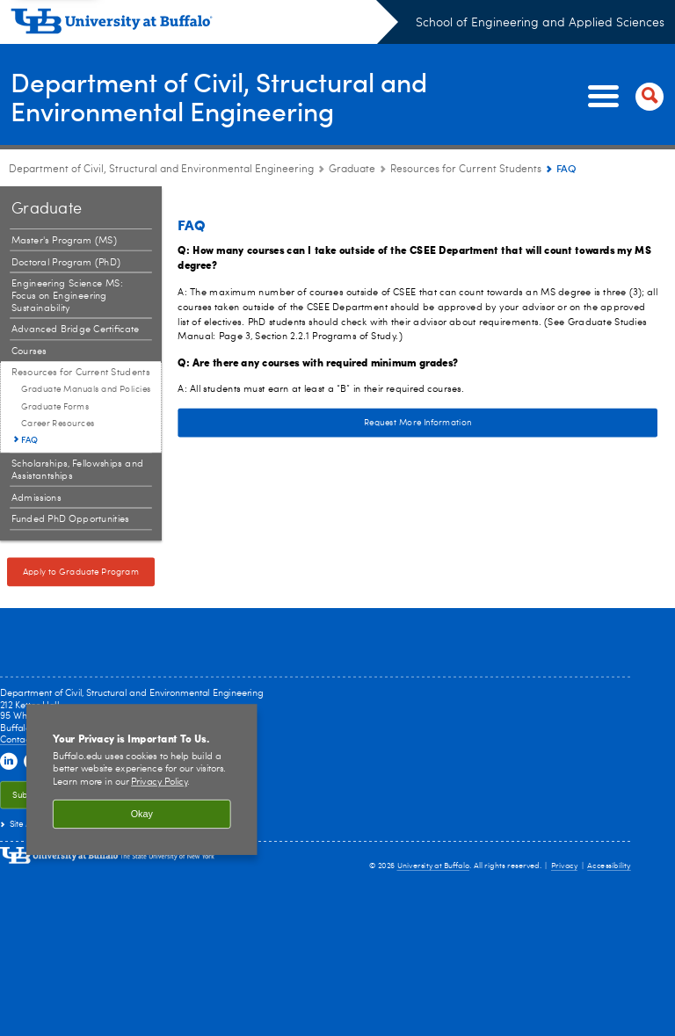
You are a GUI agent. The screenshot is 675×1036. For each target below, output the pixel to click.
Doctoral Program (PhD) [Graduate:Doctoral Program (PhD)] (65, 262)
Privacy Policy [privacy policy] (159, 782)
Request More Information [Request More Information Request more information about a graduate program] (324, 422)
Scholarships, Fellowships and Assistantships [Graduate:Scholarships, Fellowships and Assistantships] (77, 470)
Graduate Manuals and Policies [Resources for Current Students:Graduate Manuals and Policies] (86, 389)
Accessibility (609, 866)
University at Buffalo (433, 866)
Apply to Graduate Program (81, 572)
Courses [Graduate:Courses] (29, 351)
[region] (142, 779)
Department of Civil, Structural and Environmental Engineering (219, 95)
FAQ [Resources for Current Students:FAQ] (29, 439)
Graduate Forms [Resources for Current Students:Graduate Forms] (55, 406)
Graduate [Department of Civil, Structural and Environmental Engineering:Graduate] (352, 169)
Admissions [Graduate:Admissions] (36, 498)
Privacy (564, 866)
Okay (142, 813)
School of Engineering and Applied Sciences (540, 23)
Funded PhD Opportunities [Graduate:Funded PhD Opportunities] (70, 520)
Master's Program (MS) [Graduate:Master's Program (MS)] (64, 240)
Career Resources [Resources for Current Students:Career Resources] (58, 423)
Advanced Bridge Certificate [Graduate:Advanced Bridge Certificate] (75, 330)
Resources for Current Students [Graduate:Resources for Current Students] (465, 169)
